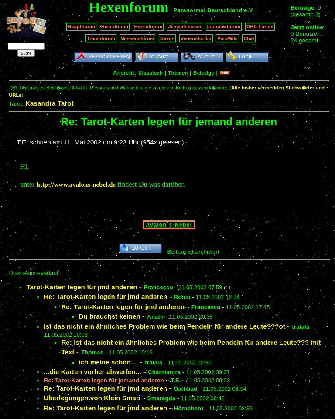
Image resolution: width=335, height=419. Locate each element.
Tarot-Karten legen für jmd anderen (81, 287)
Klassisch (150, 73)
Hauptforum (81, 26)
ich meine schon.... (108, 362)
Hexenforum (148, 26)
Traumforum (101, 38)
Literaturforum (223, 26)
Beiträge (203, 73)
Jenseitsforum (185, 26)
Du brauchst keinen (109, 316)
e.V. (249, 10)
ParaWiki (227, 38)
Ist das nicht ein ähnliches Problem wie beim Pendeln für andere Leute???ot (164, 326)
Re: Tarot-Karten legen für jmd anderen (105, 296)
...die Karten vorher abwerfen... (92, 371)
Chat (248, 38)
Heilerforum (114, 26)
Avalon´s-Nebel (169, 225)
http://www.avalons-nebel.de (76, 184)
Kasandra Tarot (49, 103)
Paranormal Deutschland (208, 10)
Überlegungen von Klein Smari (92, 398)
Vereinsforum (196, 38)
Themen (178, 73)
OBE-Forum (259, 26)
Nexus (167, 38)
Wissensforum (137, 38)
